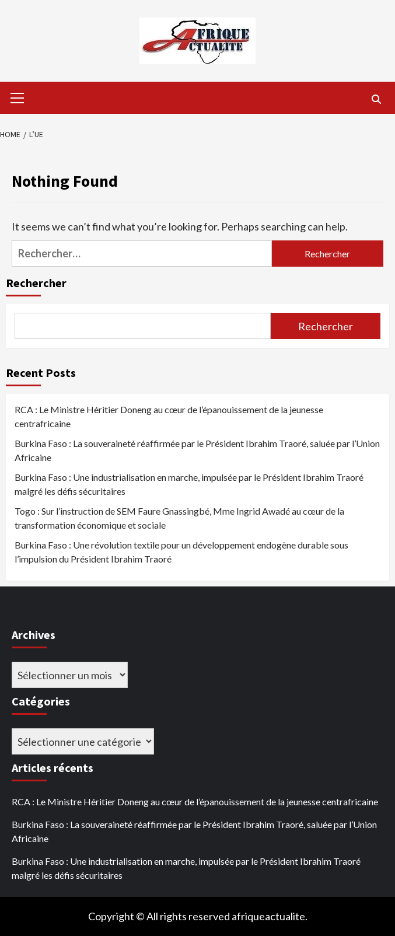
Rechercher (36, 282)
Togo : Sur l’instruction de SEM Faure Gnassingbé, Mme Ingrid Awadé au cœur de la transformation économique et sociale (179, 517)
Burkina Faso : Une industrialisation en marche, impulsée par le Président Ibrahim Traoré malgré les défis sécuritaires (189, 484)
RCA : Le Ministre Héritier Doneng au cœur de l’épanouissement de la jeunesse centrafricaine (169, 416)
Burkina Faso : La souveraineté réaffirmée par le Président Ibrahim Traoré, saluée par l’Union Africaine (197, 450)
